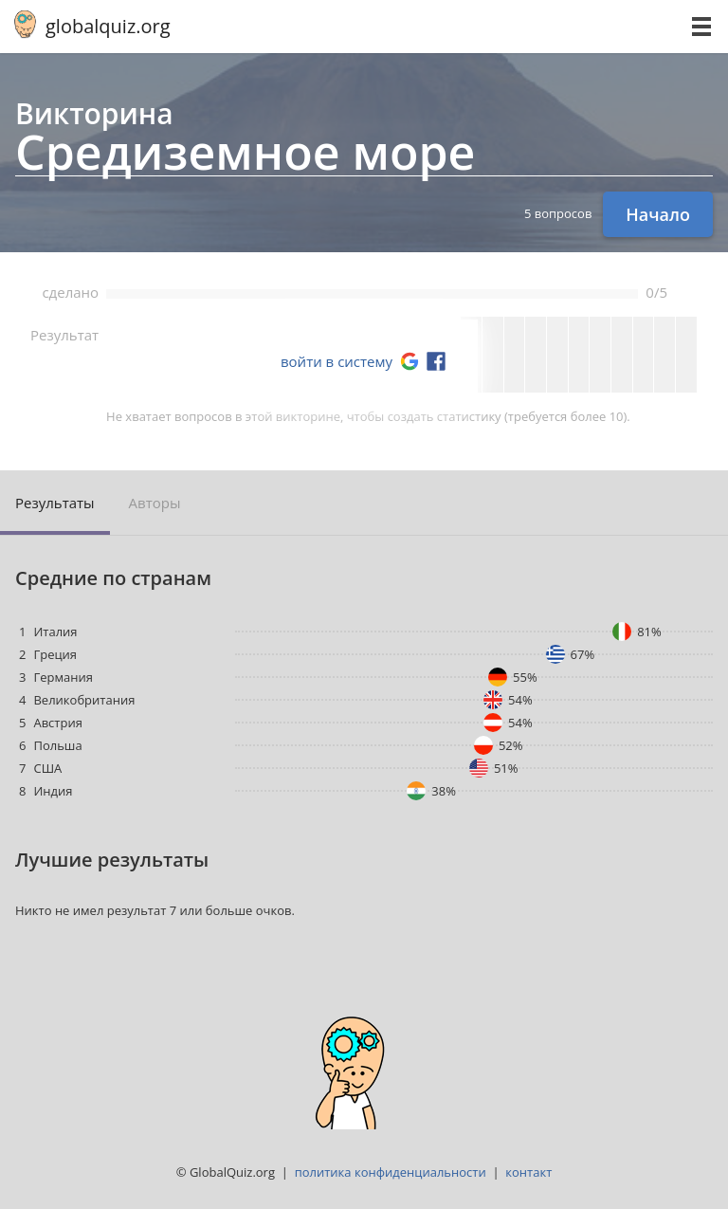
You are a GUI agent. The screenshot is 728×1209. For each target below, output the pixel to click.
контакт (528, 1172)
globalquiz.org (108, 26)
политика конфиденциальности (390, 1172)
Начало (658, 214)
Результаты (55, 502)
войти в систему (336, 361)
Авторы (155, 502)
